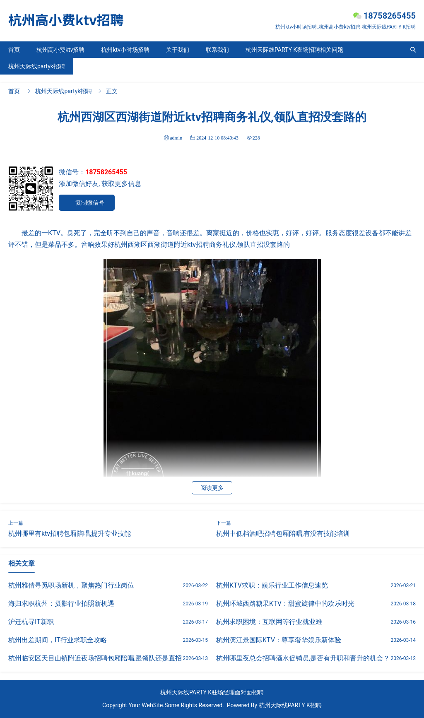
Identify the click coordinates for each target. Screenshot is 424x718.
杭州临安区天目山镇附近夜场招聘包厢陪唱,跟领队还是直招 (95, 658)
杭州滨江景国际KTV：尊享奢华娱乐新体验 (278, 640)
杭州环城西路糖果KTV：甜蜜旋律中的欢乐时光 (285, 603)
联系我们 (217, 49)
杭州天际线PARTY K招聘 (290, 705)
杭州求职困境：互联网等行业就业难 (269, 622)
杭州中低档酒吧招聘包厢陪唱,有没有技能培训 (283, 533)
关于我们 (177, 49)
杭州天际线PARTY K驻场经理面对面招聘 (212, 692)
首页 (14, 49)
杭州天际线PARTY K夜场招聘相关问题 (294, 49)
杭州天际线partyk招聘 (36, 66)
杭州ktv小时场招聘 (125, 49)
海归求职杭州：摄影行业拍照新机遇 (61, 603)
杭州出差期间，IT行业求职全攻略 (57, 640)
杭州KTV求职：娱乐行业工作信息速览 (272, 585)
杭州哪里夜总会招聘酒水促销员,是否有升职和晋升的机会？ (303, 658)
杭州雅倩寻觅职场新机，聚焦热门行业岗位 (71, 585)
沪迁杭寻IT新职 (31, 622)
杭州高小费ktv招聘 (60, 49)
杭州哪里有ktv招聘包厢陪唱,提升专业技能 (69, 533)
